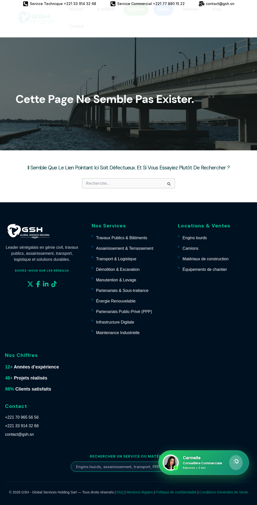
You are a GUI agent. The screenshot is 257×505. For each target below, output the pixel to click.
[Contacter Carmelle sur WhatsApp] (203, 462)
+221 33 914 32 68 (22, 426)
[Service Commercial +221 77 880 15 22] (147, 3)
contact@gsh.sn (19, 434)
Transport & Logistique (116, 259)
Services (190, 13)
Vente (163, 13)
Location (136, 13)
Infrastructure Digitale (115, 322)
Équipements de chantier (204, 269)
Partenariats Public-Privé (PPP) (124, 311)
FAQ (119, 492)
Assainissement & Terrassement (124, 248)
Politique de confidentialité (176, 492)
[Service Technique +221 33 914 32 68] (59, 3)
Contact (76, 30)
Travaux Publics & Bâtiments (121, 238)
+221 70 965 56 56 (22, 417)
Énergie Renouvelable (116, 301)
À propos (105, 13)
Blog (217, 13)
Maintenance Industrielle (118, 333)
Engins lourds (194, 238)
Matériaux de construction (205, 259)
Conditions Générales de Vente (223, 492)
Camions (190, 248)
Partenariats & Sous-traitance (122, 290)
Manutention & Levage (116, 280)
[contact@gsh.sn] (216, 3)
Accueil (76, 13)
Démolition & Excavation (118, 269)
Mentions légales (139, 492)
